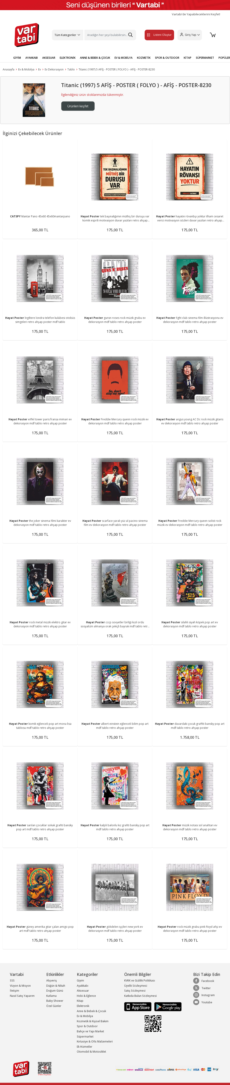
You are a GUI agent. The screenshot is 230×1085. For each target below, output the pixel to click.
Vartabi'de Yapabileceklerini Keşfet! (196, 14)
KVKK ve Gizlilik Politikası (139, 980)
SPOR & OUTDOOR (167, 58)
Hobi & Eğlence (86, 996)
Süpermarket (85, 1036)
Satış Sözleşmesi (135, 991)
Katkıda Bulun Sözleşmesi (140, 996)
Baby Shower (54, 1001)
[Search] (110, 35)
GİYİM (17, 58)
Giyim (80, 980)
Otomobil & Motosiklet (91, 1051)
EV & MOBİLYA (124, 58)
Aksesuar (83, 991)
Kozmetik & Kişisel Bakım (92, 1021)
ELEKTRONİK (67, 58)
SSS (12, 980)
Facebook (203, 981)
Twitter (202, 988)
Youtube (202, 1002)
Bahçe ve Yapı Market (90, 1031)
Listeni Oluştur (155, 35)
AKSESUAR (48, 58)
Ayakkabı (82, 986)
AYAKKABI (31, 58)
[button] (189, 35)
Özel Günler (53, 1006)
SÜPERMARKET (205, 58)
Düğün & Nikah (55, 986)
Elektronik (83, 1006)
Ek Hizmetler (84, 1047)
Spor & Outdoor (87, 1026)
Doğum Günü (54, 991)
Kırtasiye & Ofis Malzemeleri (95, 1041)
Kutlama (51, 996)
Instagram (204, 995)
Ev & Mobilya (26, 69)
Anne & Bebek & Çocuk (91, 1011)
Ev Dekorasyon (54, 69)
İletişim (14, 991)
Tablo (71, 69)
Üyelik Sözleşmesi (135, 986)
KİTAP (187, 58)
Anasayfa (8, 69)
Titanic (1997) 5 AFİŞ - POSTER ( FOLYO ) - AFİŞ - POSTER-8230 (117, 69)
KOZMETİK (143, 58)
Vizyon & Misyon (20, 986)
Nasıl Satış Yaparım (22, 996)
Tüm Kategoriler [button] (65, 35)
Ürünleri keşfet (77, 106)
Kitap (80, 1001)
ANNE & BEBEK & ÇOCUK (95, 58)
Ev (39, 69)
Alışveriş (51, 980)
